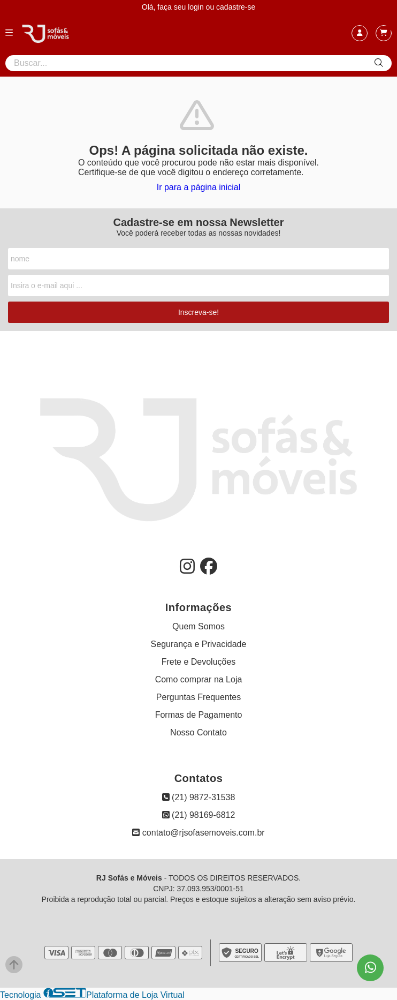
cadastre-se (235, 7)
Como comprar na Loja (198, 679)
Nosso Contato (198, 732)
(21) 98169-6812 (198, 814)
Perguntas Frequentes (198, 697)
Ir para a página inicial (199, 187)
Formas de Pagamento (198, 714)
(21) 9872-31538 (198, 797)
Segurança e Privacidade (199, 644)
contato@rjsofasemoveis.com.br (198, 832)
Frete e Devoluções (199, 661)
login (196, 7)
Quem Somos (198, 626)
